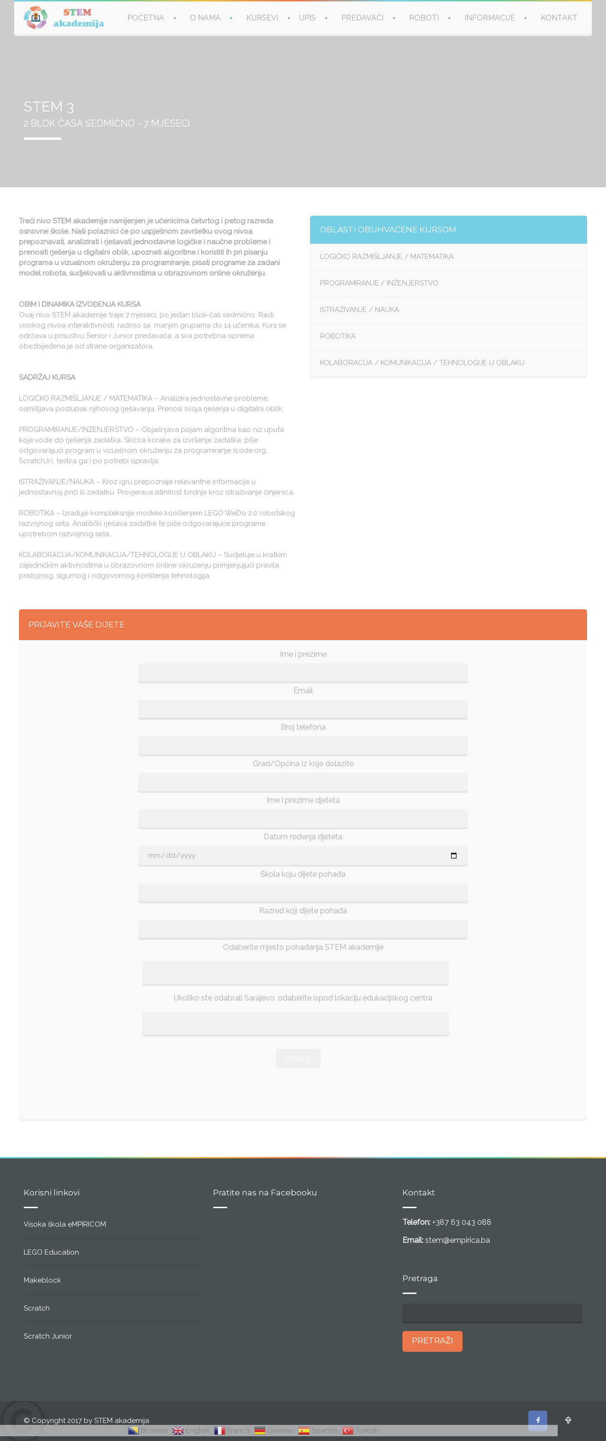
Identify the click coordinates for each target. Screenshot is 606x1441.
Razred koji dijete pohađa (303, 910)
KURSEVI (262, 17)
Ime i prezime (303, 654)
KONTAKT (559, 17)
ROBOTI (424, 17)
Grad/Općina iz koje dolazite (303, 763)
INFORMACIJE (489, 17)
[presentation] (303, 1091)
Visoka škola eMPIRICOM (65, 1224)
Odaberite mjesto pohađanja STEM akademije (303, 947)
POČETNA (145, 17)
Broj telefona (303, 727)
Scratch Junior (48, 1336)
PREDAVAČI (362, 17)
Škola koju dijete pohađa (303, 874)
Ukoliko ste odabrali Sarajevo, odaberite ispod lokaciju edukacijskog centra (303, 997)
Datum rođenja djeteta (303, 836)
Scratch (37, 1308)
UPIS (307, 17)
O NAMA (205, 17)
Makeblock (42, 1280)
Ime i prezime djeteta (303, 800)
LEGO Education (51, 1252)
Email (303, 690)
